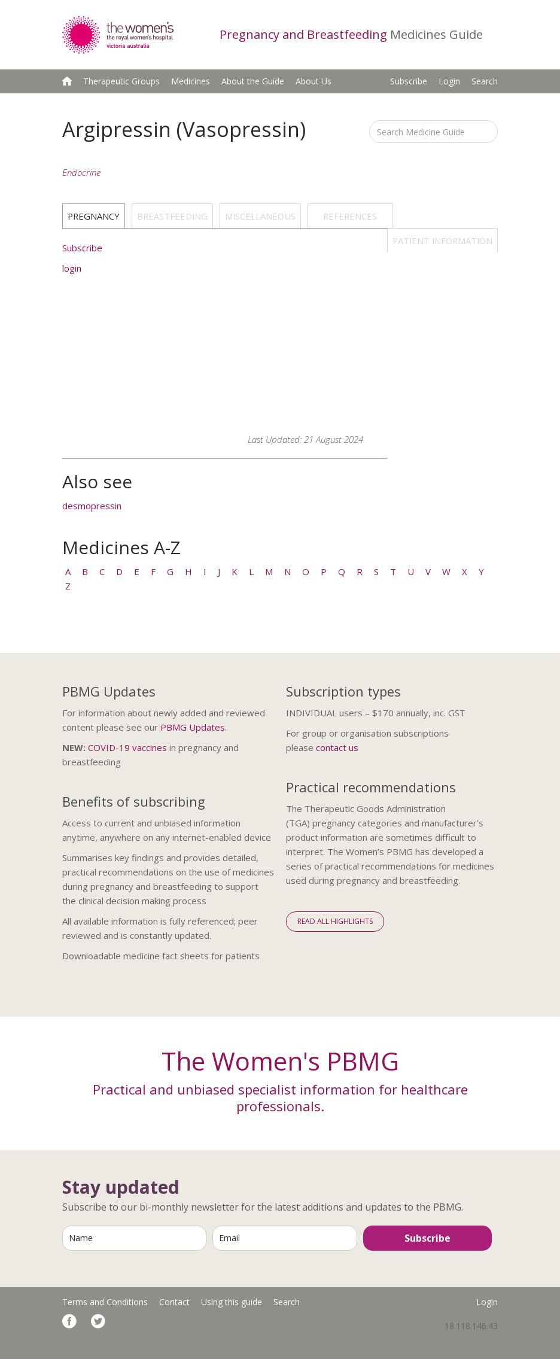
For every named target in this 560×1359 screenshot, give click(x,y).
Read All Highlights (335, 921)
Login (449, 81)
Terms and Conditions (105, 1302)
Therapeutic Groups (121, 81)
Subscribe (408, 81)
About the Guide (252, 81)
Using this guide (231, 1302)
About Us (313, 81)
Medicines (190, 81)
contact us (337, 747)
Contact (174, 1302)
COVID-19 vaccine (125, 747)
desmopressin (91, 506)
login (71, 268)
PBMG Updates (192, 727)
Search (484, 81)
